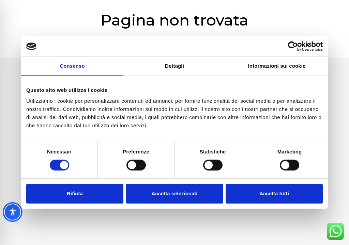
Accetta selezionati (174, 193)
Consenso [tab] (72, 66)
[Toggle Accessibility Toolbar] (12, 212)
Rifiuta (75, 193)
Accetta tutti (274, 193)
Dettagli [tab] (174, 66)
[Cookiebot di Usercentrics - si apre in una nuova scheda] (293, 46)
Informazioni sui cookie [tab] (277, 66)
